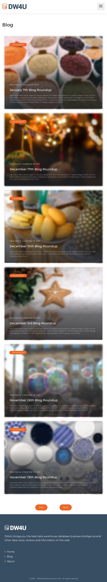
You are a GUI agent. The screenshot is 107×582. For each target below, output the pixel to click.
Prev (41, 507)
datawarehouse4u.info (51, 578)
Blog (10, 556)
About (11, 561)
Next (65, 507)
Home (10, 551)
